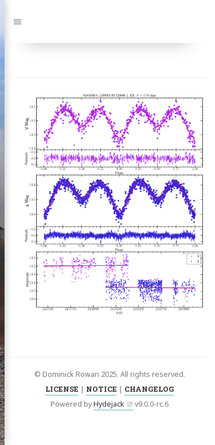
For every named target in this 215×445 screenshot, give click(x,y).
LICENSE (62, 388)
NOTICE (101, 388)
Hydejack (108, 404)
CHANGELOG (149, 388)
